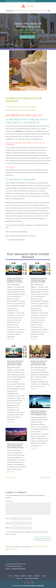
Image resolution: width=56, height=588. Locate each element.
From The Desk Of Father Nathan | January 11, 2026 (15, 363)
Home (10, 575)
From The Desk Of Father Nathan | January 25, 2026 (39, 280)
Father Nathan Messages (31, 578)
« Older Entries (10, 477)
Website (8, 528)
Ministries (16, 575)
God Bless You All (27, 37)
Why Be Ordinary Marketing (34, 585)
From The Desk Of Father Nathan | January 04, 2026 (39, 363)
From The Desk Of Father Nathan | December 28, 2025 (15, 446)
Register (30, 575)
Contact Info (19, 578)
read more (10, 339)
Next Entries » (45, 477)
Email (8, 523)
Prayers (44, 575)
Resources (37, 575)
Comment (9, 501)
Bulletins (23, 575)
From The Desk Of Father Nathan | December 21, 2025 (39, 413)
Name (8, 518)
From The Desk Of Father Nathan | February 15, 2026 (15, 280)
